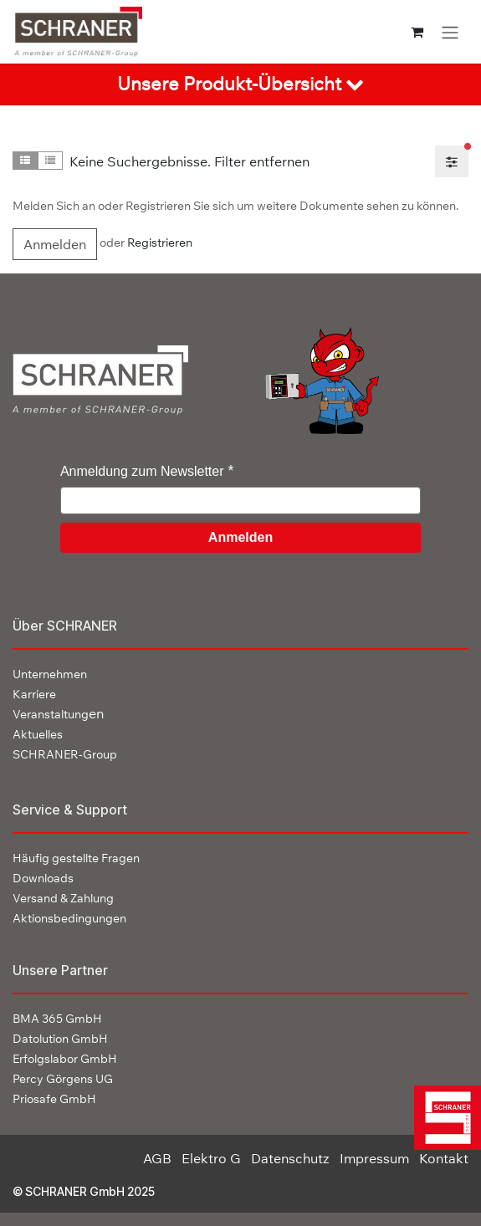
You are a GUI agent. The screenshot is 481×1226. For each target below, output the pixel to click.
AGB (157, 1158)
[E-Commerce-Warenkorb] (417, 32)
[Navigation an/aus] (450, 31)
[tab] (240, 84)
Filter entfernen (262, 161)
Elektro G (211, 1158)
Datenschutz (290, 1158)
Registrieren (159, 243)
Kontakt (443, 1158)
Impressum (374, 1158)
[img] (442, 1118)
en (58, 713)
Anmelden (54, 244)
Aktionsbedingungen (69, 918)
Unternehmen (50, 674)
